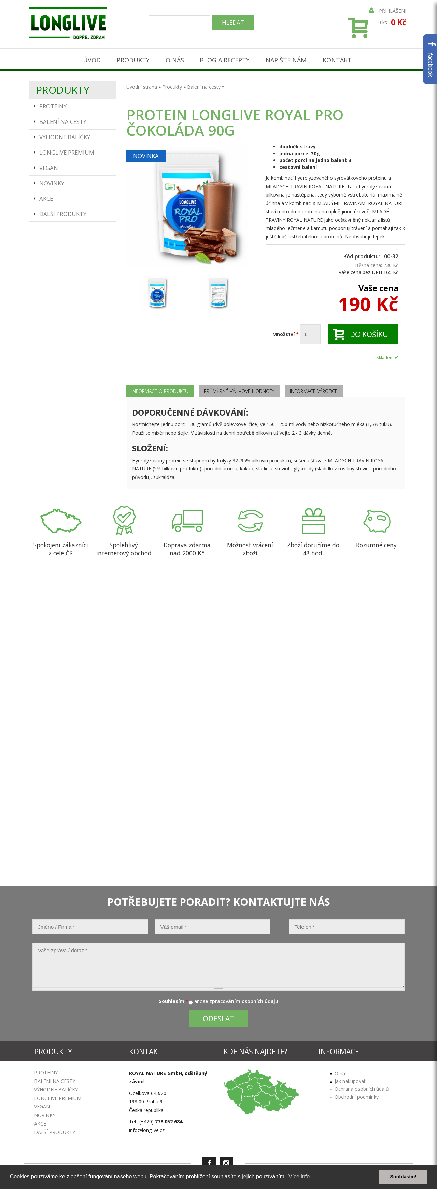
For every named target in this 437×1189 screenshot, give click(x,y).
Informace (339, 1050)
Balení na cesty (62, 120)
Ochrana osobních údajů (362, 1087)
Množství (285, 332)
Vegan (48, 166)
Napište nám (287, 59)
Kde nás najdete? (255, 1050)
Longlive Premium (66, 151)
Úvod (91, 59)
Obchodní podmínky (357, 1095)
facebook (431, 59)
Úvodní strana (141, 85)
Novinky (51, 181)
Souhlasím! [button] (403, 1176)
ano (198, 999)
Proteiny (53, 104)
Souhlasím (173, 999)
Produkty (132, 59)
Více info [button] (299, 1176)
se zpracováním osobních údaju (240, 999)
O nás (174, 59)
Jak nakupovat (350, 1079)
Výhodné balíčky (64, 135)
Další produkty (62, 212)
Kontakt (338, 59)
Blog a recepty (225, 59)
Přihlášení (387, 11)
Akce (46, 197)
